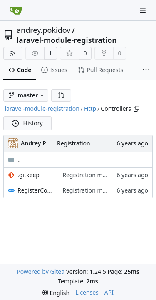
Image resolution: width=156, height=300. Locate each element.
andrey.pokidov (43, 30)
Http (90, 108)
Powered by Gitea (40, 271)
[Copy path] (136, 109)
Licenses (87, 292)
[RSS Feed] (12, 53)
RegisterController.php (35, 190)
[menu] (55, 293)
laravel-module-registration (67, 40)
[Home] (15, 10)
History (27, 123)
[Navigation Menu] (143, 10)
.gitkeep (28, 175)
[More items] (146, 70)
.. (14, 159)
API (109, 292)
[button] (61, 95)
